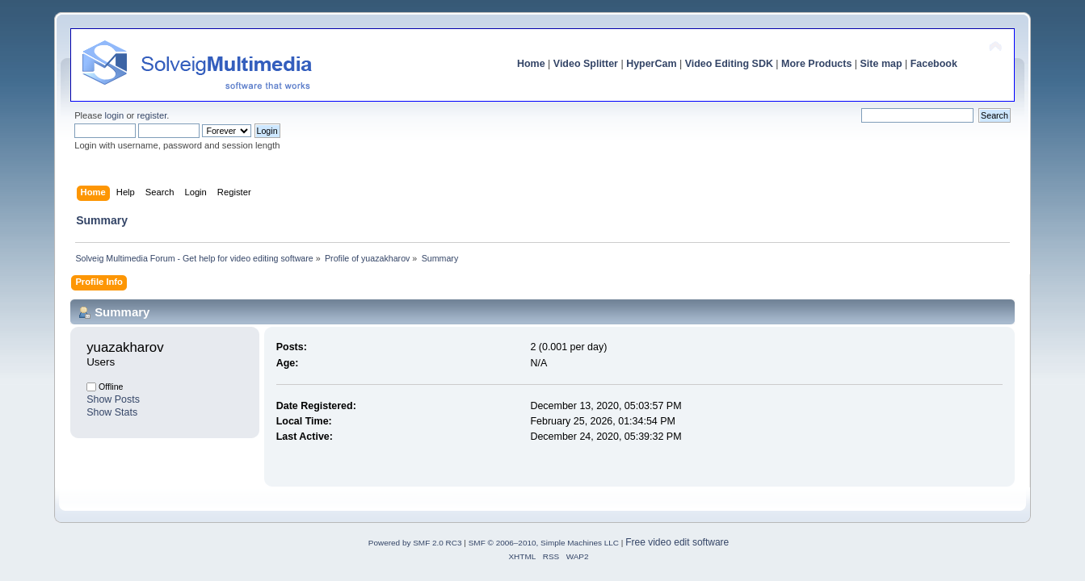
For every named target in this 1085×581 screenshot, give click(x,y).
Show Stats (111, 412)
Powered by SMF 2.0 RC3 (415, 542)
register (151, 115)
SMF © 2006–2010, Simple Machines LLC (544, 542)
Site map (881, 63)
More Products (816, 63)
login (114, 115)
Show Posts (113, 399)
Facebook (933, 63)
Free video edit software (677, 542)
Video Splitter (585, 63)
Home (531, 63)
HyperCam (651, 63)
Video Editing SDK (729, 63)
